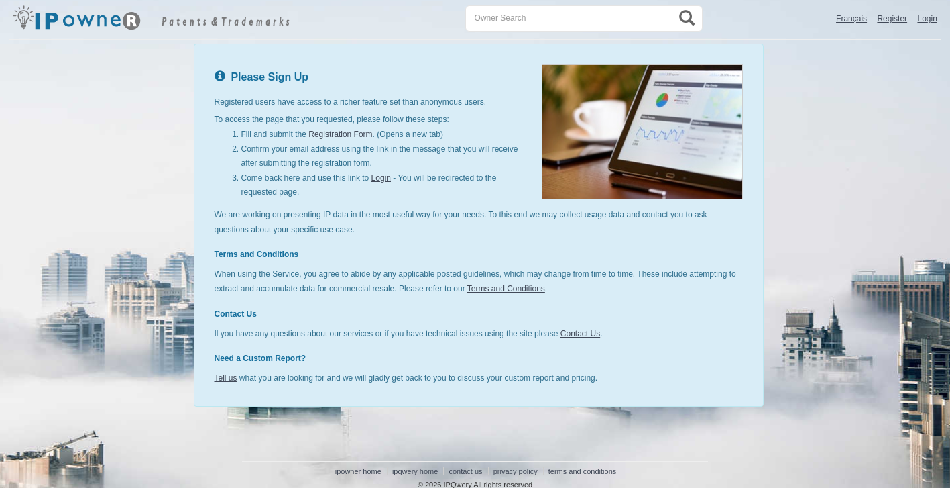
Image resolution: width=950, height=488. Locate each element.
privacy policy (515, 471)
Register (892, 18)
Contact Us (580, 333)
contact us (465, 471)
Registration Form (340, 134)
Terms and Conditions (506, 288)
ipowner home (358, 471)
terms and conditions (582, 471)
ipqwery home (415, 471)
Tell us (226, 378)
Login (927, 18)
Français (851, 18)
